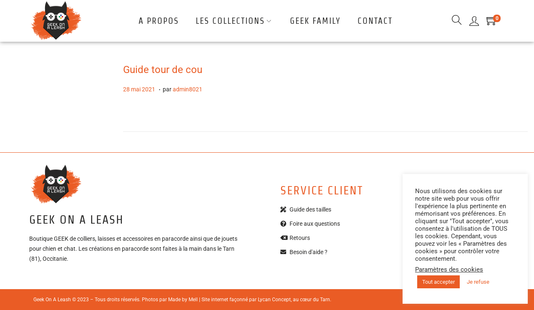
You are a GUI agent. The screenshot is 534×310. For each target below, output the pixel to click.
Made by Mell (183, 299)
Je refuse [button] (478, 282)
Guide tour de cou (162, 70)
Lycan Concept (274, 299)
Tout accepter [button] (438, 282)
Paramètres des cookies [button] (449, 269)
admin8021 (187, 89)
